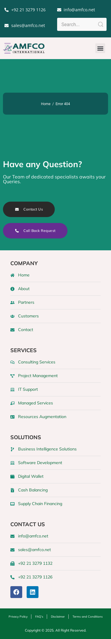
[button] (100, 48)
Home (45, 104)
